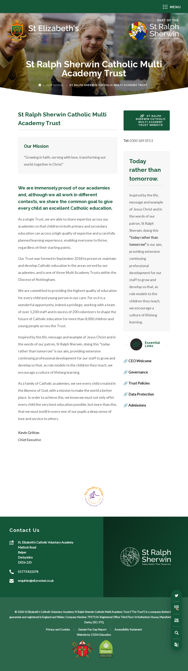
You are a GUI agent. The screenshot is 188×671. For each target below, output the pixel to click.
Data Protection (141, 394)
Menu (172, 7)
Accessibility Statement (128, 629)
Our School (55, 85)
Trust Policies (139, 383)
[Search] (176, 633)
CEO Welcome (139, 361)
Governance (138, 372)
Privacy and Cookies (58, 629)
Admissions (137, 405)
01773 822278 (28, 571)
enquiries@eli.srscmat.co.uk (36, 580)
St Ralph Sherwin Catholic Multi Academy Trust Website (151, 120)
